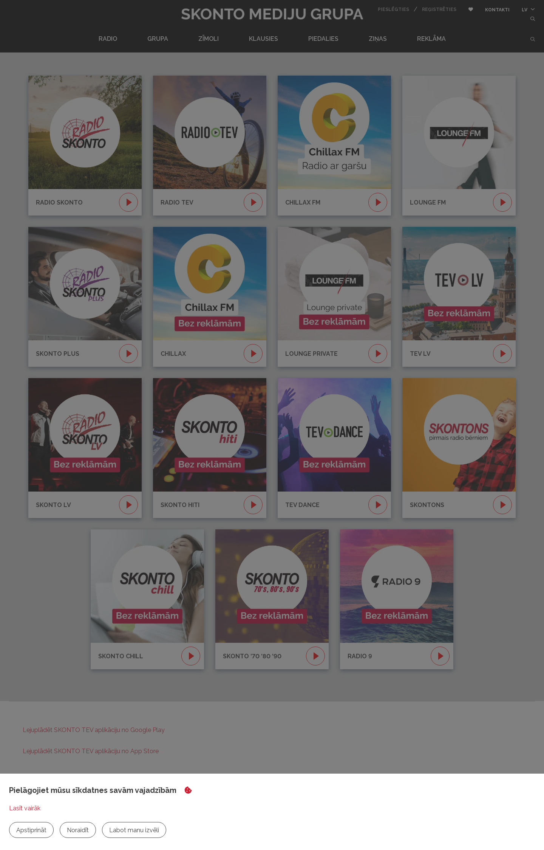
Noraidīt (78, 830)
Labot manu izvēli (134, 830)
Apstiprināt (31, 830)
